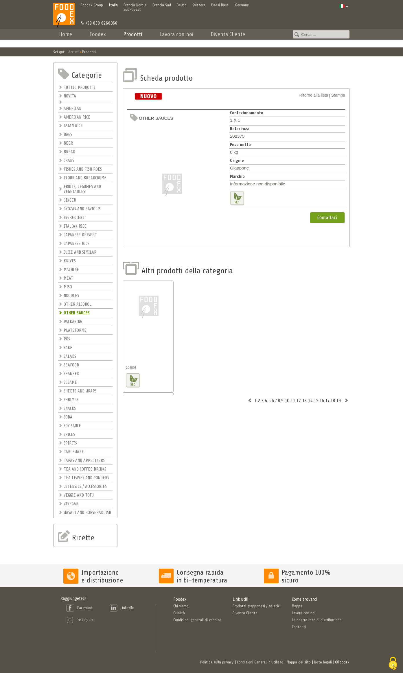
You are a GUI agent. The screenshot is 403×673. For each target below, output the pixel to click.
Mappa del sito (299, 662)
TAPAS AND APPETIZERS (84, 460)
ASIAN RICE (73, 125)
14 (310, 400)
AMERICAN (72, 108)
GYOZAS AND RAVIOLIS (82, 208)
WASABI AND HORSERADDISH (87, 512)
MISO (68, 287)
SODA (68, 417)
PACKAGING (73, 321)
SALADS (70, 356)
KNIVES (70, 261)
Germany (242, 5)
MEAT (68, 278)
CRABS (69, 160)
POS (67, 339)
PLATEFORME (75, 330)
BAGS (68, 134)
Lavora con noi (176, 34)
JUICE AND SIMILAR (80, 252)
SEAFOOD (71, 365)
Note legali (323, 662)
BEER (68, 143)
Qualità (179, 613)
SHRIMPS (71, 399)
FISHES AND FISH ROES (83, 169)
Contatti (271, 42)
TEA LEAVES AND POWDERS (86, 477)
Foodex (97, 34)
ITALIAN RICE (75, 226)
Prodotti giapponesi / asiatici (257, 606)
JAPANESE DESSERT (80, 235)
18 (332, 400)
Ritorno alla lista (313, 95)
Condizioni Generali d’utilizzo (260, 662)
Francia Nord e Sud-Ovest (135, 7)
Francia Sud (161, 5)
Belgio (182, 5)
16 (321, 400)
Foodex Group (92, 5)
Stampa (338, 95)
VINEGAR (71, 503)
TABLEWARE (74, 451)
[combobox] (321, 34)
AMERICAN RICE (77, 117)
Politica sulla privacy (216, 662)
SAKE (68, 347)
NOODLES (71, 295)
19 (338, 400)
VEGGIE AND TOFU (79, 495)
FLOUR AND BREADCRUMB (85, 178)
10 (287, 400)
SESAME (70, 382)
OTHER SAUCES (77, 313)
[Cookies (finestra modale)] (393, 663)
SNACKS (70, 408)
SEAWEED (71, 373)
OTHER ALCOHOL (77, 304)
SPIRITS (70, 443)
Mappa (297, 606)
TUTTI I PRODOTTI (79, 87)
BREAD (69, 152)
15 (316, 400)
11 (292, 400)
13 (304, 400)
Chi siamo (180, 606)
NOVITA (70, 96)
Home (65, 34)
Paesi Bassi (220, 5)
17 (327, 400)
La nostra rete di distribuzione (317, 620)
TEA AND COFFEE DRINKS (85, 469)
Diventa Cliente (228, 34)
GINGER (70, 200)
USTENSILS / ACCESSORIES (85, 486)
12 (298, 400)
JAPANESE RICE (77, 243)
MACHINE (71, 269)
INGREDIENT (74, 217)
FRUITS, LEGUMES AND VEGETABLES (82, 189)
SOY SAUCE (72, 425)
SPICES (69, 434)
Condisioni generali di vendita (197, 620)
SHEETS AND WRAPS (80, 391)
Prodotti (132, 34)
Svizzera (198, 5)
